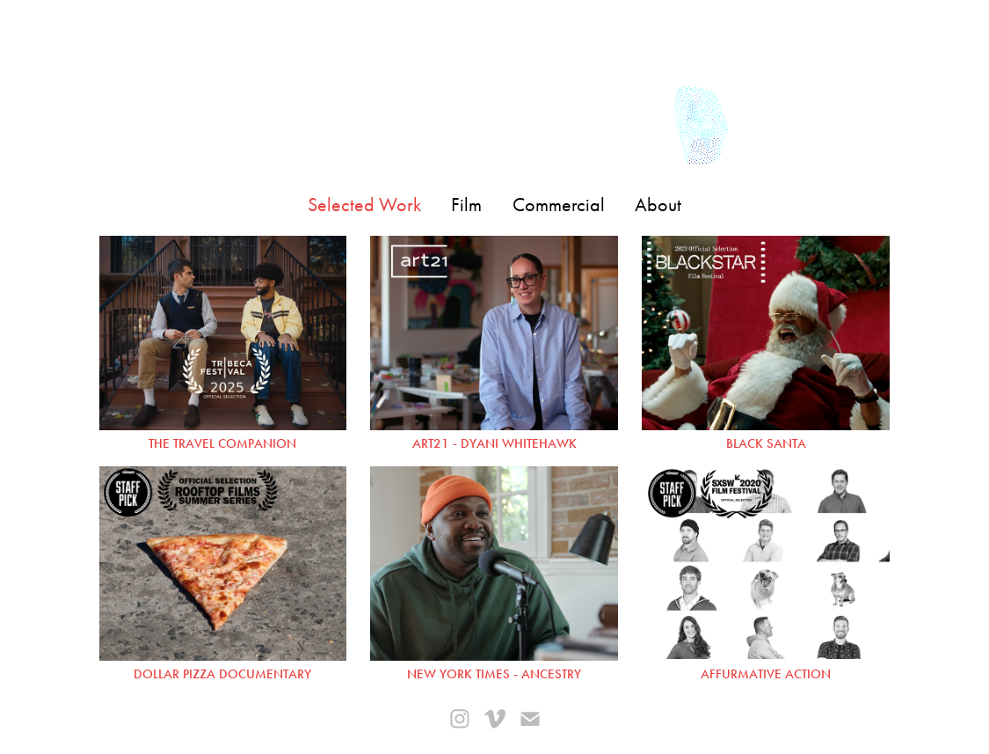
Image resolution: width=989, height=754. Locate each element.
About (658, 205)
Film (466, 205)
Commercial (559, 205)
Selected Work (364, 205)
